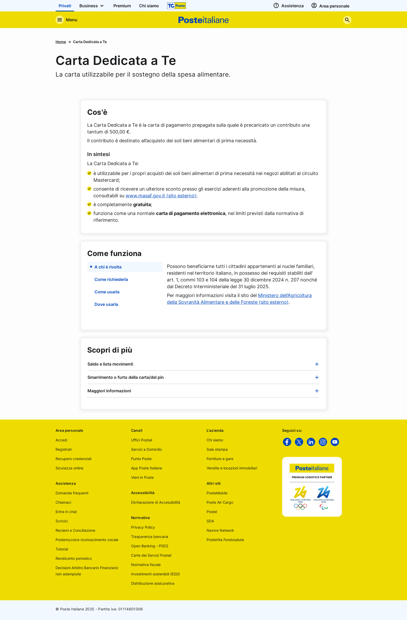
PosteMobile (217, 493)
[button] (125, 267)
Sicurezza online (69, 468)
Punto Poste (141, 458)
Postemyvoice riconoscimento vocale (87, 539)
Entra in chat (66, 511)
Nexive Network (220, 530)
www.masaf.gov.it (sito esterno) (161, 195)
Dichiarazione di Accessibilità (155, 502)
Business (92, 6)
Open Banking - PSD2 (149, 546)
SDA (210, 521)
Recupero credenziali (73, 458)
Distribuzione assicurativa (152, 583)
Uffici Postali (141, 440)
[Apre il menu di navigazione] (66, 19)
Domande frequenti (72, 493)
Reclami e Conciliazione (75, 530)
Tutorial (62, 549)
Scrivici (62, 521)
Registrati (64, 449)
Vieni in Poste (142, 477)
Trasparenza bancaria (149, 536)
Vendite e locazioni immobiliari (232, 468)
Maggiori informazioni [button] (109, 390)
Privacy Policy (143, 527)
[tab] (203, 364)
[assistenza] (287, 6)
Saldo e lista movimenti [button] (110, 364)
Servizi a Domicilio (146, 449)
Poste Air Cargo (220, 502)
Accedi (61, 440)
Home (61, 41)
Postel (212, 511)
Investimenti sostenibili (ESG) (155, 574)
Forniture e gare (220, 458)
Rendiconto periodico (74, 558)
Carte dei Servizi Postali (151, 555)
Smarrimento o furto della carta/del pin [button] (125, 377)
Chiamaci (63, 502)
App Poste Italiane (146, 468)
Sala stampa (217, 449)
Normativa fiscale (146, 564)
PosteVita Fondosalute (225, 539)
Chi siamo (215, 440)
